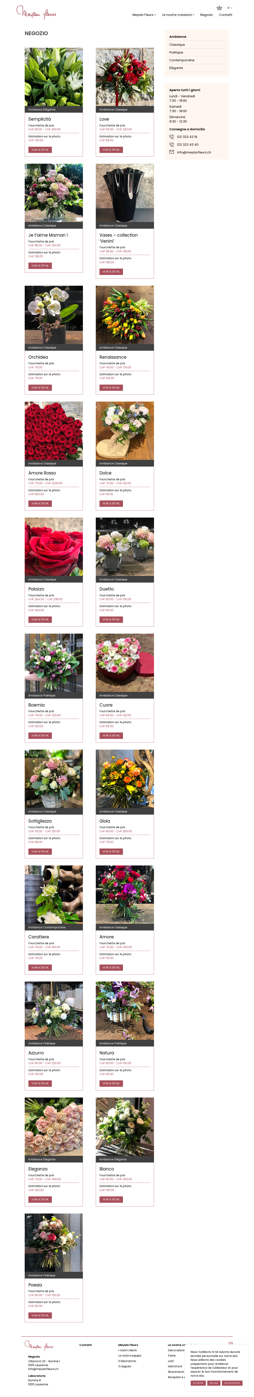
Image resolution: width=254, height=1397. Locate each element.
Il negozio (124, 1366)
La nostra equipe (129, 1356)
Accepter (198, 1383)
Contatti (225, 15)
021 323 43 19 (187, 137)
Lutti (171, 1361)
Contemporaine (181, 60)
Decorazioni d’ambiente (184, 1350)
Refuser (214, 1383)
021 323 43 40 (187, 144)
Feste (172, 1356)
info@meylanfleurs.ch (194, 152)
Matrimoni (175, 1366)
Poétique (176, 52)
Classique (177, 44)
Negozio (206, 15)
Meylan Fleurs (143, 15)
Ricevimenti (176, 1372)
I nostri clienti (127, 1350)
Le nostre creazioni (177, 15)
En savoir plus (232, 1383)
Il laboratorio (127, 1361)
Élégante (176, 68)
